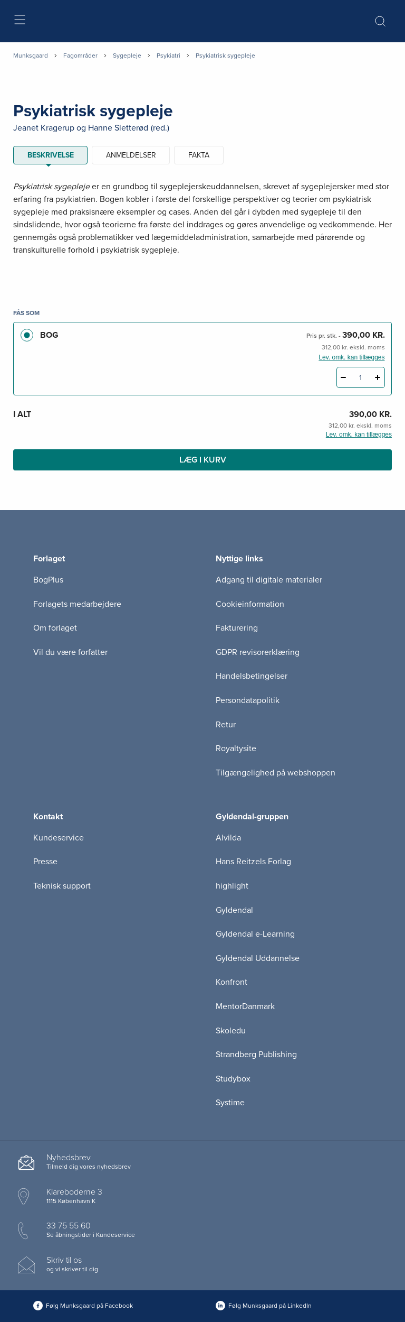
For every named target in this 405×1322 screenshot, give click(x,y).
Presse (45, 861)
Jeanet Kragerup (43, 128)
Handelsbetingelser (251, 676)
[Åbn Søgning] (380, 21)
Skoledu (231, 1030)
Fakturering (237, 628)
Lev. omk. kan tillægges (351, 357)
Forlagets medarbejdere (77, 604)
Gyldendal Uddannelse (258, 958)
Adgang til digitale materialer (269, 580)
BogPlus (48, 580)
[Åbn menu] (19, 21)
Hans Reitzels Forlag (253, 861)
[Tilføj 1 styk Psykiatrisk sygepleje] (377, 377)
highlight (232, 886)
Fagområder (80, 55)
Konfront (231, 982)
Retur (226, 724)
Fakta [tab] (198, 155)
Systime (230, 1102)
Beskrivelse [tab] (50, 155)
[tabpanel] (202, 231)
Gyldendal (234, 910)
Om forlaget (55, 628)
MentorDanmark (245, 1006)
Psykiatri (168, 55)
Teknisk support (62, 886)
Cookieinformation (250, 604)
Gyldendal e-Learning (255, 934)
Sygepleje (127, 55)
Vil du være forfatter (70, 652)
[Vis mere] (202, 276)
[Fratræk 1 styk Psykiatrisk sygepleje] (343, 377)
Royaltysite (236, 748)
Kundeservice (58, 838)
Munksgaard (30, 55)
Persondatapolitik (247, 700)
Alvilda (228, 838)
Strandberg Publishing (256, 1054)
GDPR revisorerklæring (258, 652)
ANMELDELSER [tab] (131, 155)
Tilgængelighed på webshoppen (275, 773)
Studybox (233, 1079)
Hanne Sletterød (118, 128)
